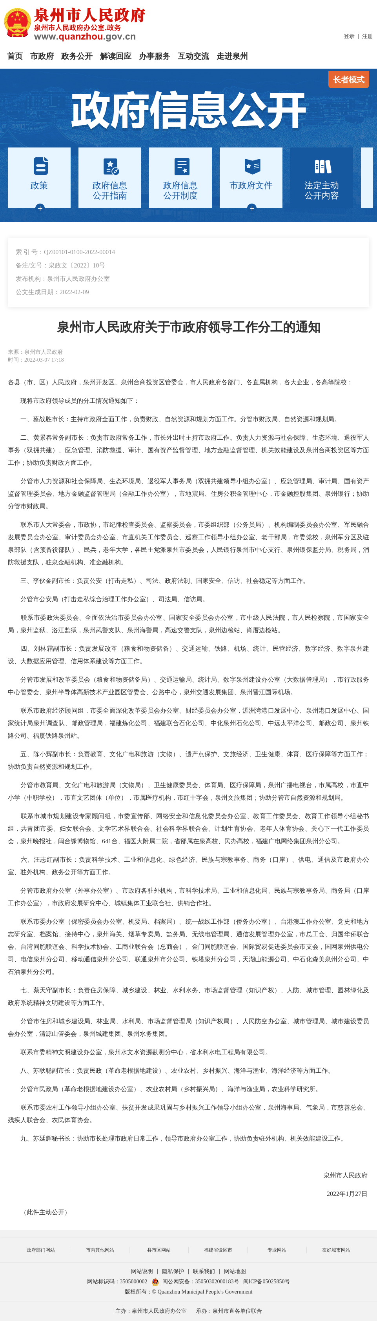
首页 (15, 56)
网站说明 (142, 1271)
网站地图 (235, 1271)
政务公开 (77, 56)
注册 (367, 36)
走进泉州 (232, 56)
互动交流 (193, 56)
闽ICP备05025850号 (266, 1282)
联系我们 (204, 1271)
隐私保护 (173, 1271)
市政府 (42, 56)
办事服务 (154, 56)
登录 (349, 36)
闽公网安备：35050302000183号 (195, 1282)
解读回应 (115, 56)
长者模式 (348, 79)
